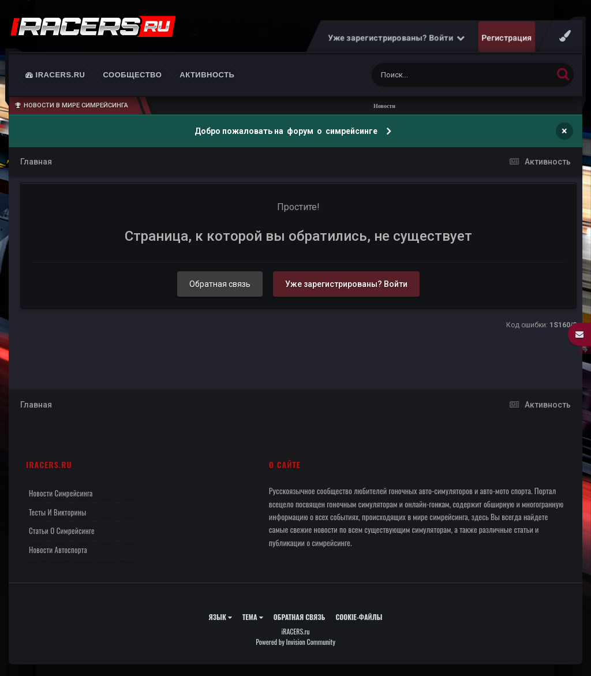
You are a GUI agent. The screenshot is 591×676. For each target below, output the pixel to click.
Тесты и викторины (57, 512)
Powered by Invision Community (295, 642)
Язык (220, 617)
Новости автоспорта (58, 549)
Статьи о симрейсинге (62, 530)
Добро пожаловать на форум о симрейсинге (286, 131)
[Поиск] (440, 75)
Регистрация (507, 37)
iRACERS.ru (55, 74)
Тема (252, 617)
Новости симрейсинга (61, 493)
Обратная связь (219, 284)
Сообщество (132, 74)
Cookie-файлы (358, 617)
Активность (206, 74)
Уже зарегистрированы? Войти (396, 37)
